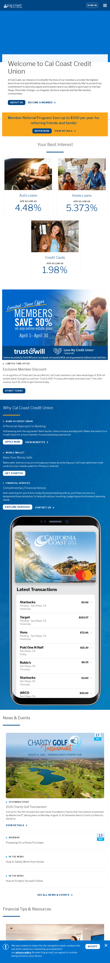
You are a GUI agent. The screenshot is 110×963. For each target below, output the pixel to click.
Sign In (92, 5)
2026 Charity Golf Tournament (26, 805)
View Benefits (35, 441)
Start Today (14, 390)
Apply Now (12, 441)
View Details (63, 131)
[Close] (106, 945)
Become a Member (40, 102)
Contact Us (43, 506)
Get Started (14, 472)
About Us (16, 102)
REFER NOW (42, 131)
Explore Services (17, 506)
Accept (93, 946)
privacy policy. (23, 952)
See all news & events (53, 893)
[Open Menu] (105, 5)
